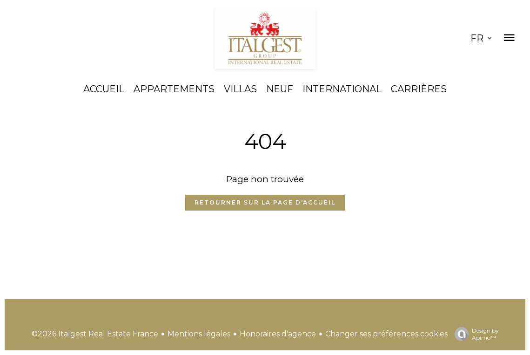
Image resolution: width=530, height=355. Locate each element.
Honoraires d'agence (278, 333)
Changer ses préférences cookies (386, 333)
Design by (474, 334)
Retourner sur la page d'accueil (265, 202)
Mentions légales (199, 333)
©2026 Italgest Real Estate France (95, 333)
